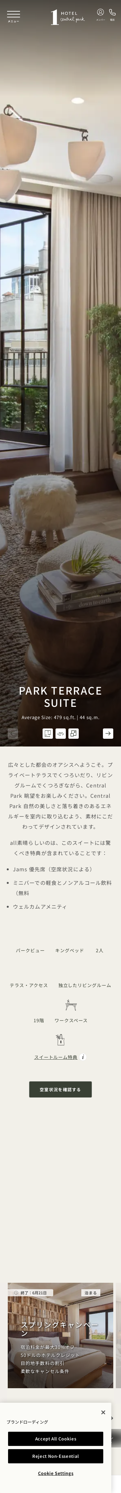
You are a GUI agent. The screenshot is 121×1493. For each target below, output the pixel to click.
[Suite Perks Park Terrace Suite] (60, 1048)
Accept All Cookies (55, 1439)
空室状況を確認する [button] (60, 1089)
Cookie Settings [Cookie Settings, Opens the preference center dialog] (56, 1473)
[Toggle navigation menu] (13, 17)
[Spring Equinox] (60, 1335)
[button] (13, 733)
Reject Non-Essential (55, 1456)
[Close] (103, 1412)
